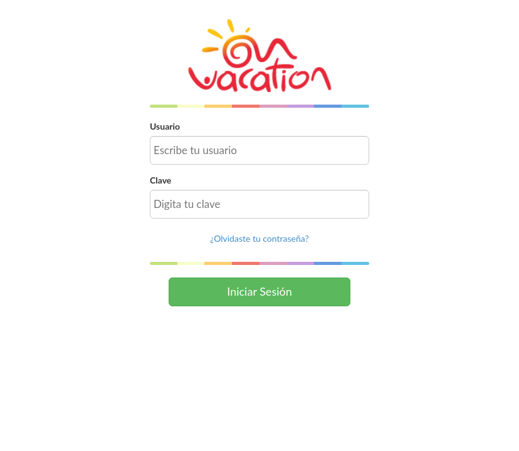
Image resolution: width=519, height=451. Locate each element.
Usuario (165, 126)
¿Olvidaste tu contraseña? (259, 238)
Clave (160, 180)
